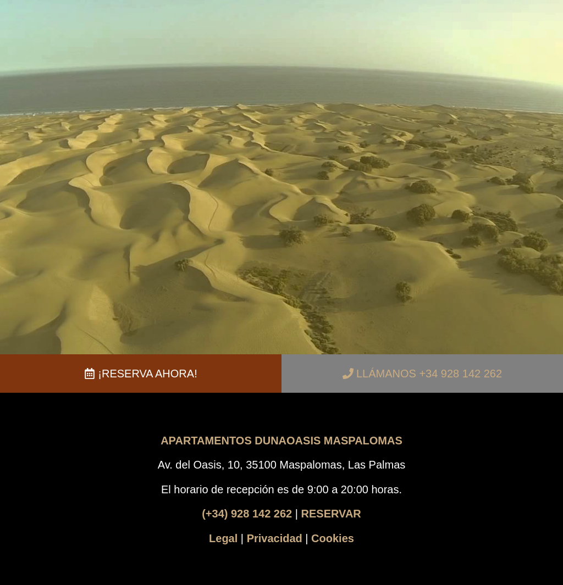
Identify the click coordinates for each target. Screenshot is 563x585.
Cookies (332, 538)
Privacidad (274, 538)
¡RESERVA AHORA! (147, 373)
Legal (223, 538)
